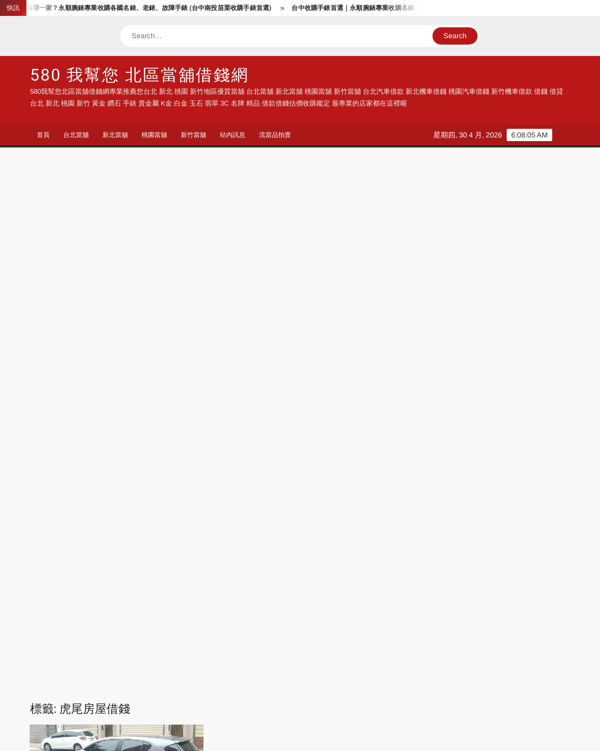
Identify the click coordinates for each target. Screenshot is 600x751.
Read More (131, 395)
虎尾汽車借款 (127, 476)
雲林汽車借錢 (115, 526)
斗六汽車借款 (115, 446)
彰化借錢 (66, 691)
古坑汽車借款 (92, 426)
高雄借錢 (396, 621)
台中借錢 (313, 621)
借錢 (59, 621)
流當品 (63, 635)
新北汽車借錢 (320, 635)
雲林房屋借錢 (104, 496)
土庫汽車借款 (80, 436)
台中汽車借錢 (73, 649)
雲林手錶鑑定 (139, 506)
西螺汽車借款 (115, 486)
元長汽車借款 (104, 416)
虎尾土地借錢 (139, 466)
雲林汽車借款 (68, 526)
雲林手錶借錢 (92, 506)
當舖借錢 (149, 621)
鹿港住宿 (149, 704)
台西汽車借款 (139, 426)
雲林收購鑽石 (80, 516)
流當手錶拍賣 (155, 635)
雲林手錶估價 (150, 496)
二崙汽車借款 (57, 416)
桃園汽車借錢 (402, 635)
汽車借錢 (231, 621)
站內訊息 (232, 134)
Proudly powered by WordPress (236, 736)
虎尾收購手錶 (80, 476)
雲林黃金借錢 (104, 536)
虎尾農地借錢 (174, 476)
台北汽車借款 (238, 676)
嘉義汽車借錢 (402, 649)
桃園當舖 (154, 134)
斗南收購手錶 (162, 446)
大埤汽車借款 (127, 436)
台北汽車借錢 (238, 635)
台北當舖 (76, 134)
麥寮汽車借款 (150, 536)
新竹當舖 (193, 134)
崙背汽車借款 (174, 436)
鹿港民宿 (66, 704)
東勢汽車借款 (104, 456)
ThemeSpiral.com (381, 736)
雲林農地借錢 (162, 526)
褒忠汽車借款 (68, 486)
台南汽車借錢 (485, 649)
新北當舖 (115, 134)
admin (48, 363)
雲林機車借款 (127, 516)
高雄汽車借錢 (73, 663)
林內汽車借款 (150, 456)
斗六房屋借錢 (68, 446)
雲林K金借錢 (161, 486)
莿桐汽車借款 (92, 466)
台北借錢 (149, 676)
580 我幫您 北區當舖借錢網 (139, 75)
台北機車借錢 (73, 676)
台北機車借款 (320, 676)
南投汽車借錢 (238, 649)
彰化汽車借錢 (155, 649)
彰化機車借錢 (155, 691)
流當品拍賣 (275, 134)
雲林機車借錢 (174, 516)
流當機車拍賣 (155, 663)
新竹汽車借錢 (485, 635)
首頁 (43, 134)
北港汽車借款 (150, 416)
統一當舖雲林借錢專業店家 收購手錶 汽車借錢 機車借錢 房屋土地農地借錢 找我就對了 (114, 333)
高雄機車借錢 (485, 691)
